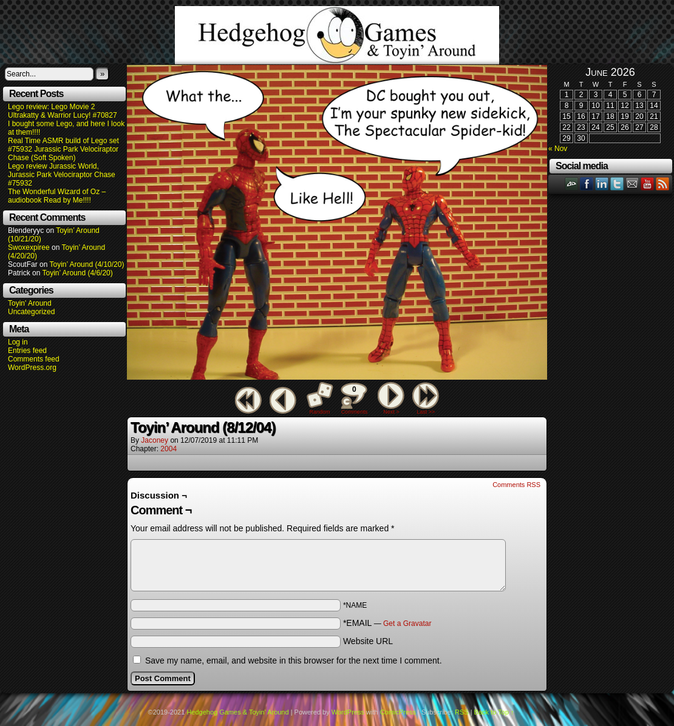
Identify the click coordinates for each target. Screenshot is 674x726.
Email (632, 183)
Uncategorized (31, 312)
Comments (354, 398)
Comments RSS (516, 484)
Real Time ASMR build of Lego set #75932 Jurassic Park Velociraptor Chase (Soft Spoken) (63, 149)
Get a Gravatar (407, 623)
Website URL (368, 641)
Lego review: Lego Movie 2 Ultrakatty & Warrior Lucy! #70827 (62, 111)
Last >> (426, 412)
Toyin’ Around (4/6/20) (78, 273)
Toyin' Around (30, 303)
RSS (662, 183)
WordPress (348, 712)
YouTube (647, 183)
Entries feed (27, 350)
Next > (391, 412)
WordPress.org (32, 367)
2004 (168, 449)
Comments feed (34, 359)
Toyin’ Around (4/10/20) (87, 264)
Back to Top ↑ (494, 712)
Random (320, 412)
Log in (18, 342)
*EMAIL (387, 623)
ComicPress (398, 712)
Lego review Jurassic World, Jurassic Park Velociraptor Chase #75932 (61, 174)
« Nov (557, 148)
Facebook (586, 183)
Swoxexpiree (29, 247)
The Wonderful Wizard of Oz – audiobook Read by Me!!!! (57, 195)
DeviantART (571, 183)
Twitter (617, 183)
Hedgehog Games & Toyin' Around (337, 35)
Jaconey (154, 440)
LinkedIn (602, 183)
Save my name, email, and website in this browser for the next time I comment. (293, 660)
